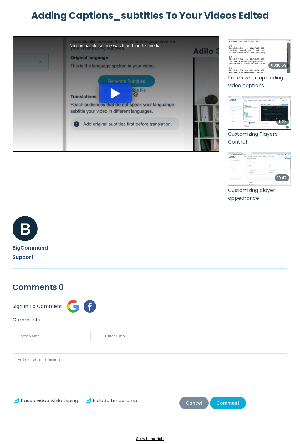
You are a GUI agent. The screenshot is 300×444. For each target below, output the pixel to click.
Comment (227, 403)
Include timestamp (115, 400)
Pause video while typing (49, 400)
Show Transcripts (150, 438)
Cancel (194, 403)
